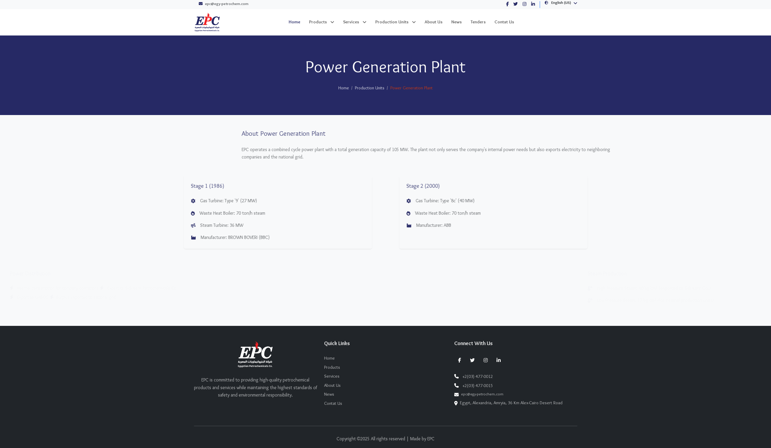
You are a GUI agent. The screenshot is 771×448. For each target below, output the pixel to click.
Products (318, 22)
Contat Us (504, 22)
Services (351, 22)
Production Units (391, 22)
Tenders (478, 22)
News (456, 22)
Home (294, 22)
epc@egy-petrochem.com (223, 4)
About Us (433, 22)
